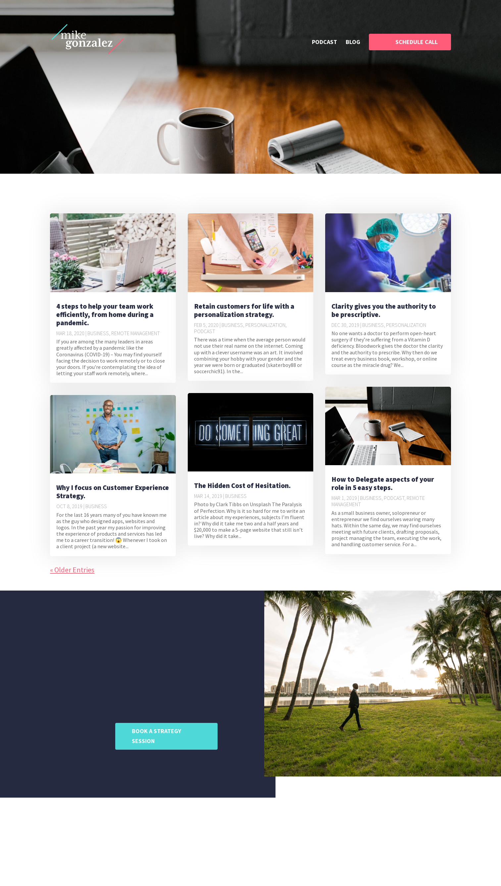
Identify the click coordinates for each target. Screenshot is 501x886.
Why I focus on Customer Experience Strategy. (112, 491)
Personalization (265, 325)
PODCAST (324, 43)
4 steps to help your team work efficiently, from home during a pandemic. (105, 314)
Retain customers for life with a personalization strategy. (244, 310)
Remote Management (135, 333)
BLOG (353, 43)
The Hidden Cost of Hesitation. (242, 485)
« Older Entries (72, 569)
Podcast (204, 331)
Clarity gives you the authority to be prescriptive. (383, 310)
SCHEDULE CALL (416, 42)
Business (98, 333)
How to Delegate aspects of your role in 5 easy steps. (382, 483)
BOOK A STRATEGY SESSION (156, 736)
